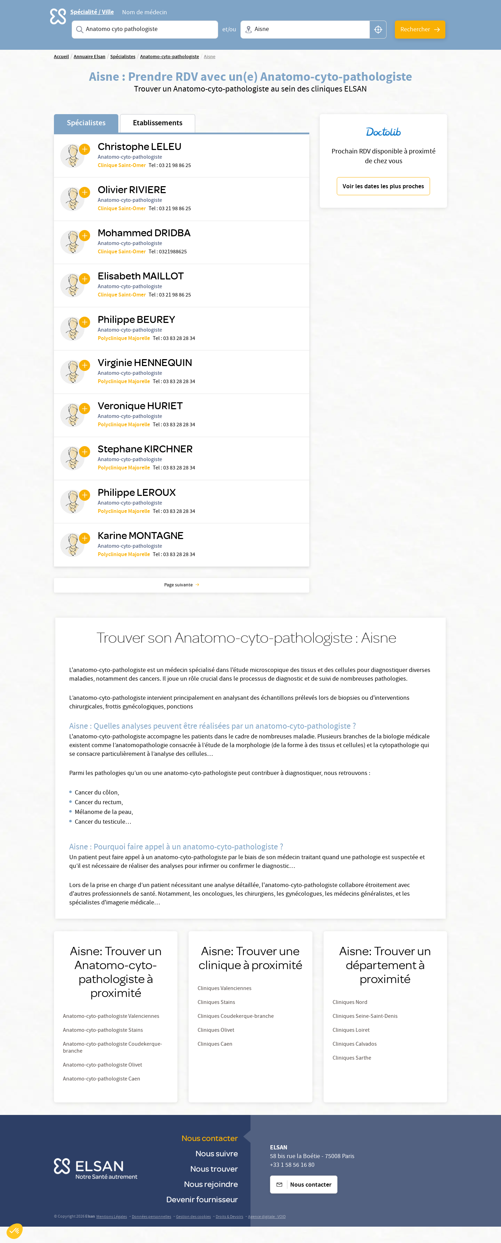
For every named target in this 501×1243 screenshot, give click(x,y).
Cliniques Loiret (351, 1047)
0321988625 (174, 256)
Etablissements (157, 123)
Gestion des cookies (193, 1233)
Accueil (61, 57)
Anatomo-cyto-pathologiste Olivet (102, 1082)
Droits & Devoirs (229, 1233)
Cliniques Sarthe (352, 1075)
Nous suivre (217, 1169)
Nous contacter (210, 1154)
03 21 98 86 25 (176, 167)
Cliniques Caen (215, 1061)
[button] (14, 1231)
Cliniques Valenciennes (225, 1005)
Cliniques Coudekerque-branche (236, 1033)
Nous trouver (214, 1184)
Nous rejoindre (211, 1200)
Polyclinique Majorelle (125, 346)
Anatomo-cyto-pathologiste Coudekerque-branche (112, 1064)
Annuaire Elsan (89, 57)
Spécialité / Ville (92, 12)
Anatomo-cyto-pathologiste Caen (101, 1096)
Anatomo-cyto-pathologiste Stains (103, 1047)
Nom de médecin (144, 13)
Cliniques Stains (216, 1019)
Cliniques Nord (350, 1019)
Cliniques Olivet (216, 1047)
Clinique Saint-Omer (123, 167)
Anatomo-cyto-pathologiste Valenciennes (111, 1033)
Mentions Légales (111, 1233)
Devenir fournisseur (202, 1215)
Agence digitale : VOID (267, 1233)
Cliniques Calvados (355, 1061)
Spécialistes (86, 123)
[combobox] (145, 29)
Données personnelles (151, 1233)
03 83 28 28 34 (181, 346)
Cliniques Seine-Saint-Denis (365, 1033)
